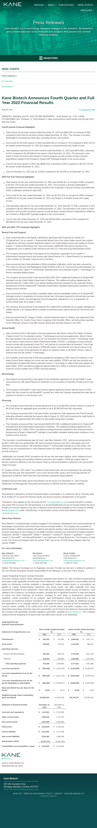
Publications (66, 5)
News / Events (85, 5)
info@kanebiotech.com (29, 789)
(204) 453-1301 (10, 789)
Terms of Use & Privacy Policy (38, 794)
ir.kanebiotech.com (10, 513)
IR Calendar (7, 81)
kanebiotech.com (11, 510)
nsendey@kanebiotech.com (74, 561)
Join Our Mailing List (74, 794)
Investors (86, 10)
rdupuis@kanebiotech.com (43, 561)
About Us (17, 794)
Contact (58, 794)
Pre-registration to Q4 (56, 502)
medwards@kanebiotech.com (13, 561)
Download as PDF (86, 110)
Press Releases (9, 76)
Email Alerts (7, 87)
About (51, 5)
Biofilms (39, 5)
